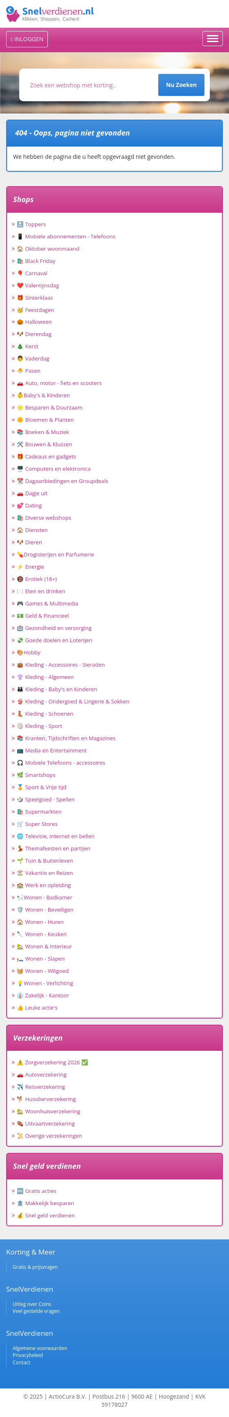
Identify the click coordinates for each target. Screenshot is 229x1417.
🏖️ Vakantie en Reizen (45, 872)
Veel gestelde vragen (36, 1311)
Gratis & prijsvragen (35, 1267)
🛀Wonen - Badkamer (44, 897)
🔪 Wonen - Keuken (42, 934)
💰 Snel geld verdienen (46, 1215)
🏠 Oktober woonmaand (48, 248)
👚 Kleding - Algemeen (45, 677)
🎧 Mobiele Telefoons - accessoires (61, 762)
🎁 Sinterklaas (35, 297)
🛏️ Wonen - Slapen (41, 958)
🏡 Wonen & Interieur (44, 946)
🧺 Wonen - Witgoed (43, 970)
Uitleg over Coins (32, 1304)
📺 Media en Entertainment (52, 750)
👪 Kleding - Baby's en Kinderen (57, 689)
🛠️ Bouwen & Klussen (44, 444)
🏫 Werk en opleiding (44, 885)
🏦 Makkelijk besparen (45, 1203)
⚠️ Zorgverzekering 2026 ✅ (52, 1062)
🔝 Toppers (31, 224)
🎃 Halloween (34, 321)
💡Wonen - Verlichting (45, 983)
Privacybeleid (28, 1355)
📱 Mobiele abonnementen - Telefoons (66, 236)
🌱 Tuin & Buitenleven (45, 860)
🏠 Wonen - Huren (40, 921)
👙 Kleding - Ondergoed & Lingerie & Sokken (73, 701)
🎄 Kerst (27, 346)
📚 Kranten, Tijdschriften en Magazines (66, 738)
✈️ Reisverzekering (41, 1086)
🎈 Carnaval (32, 273)
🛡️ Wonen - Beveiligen (45, 909)
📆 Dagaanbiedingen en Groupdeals (62, 481)
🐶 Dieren (29, 542)
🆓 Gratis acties (36, 1191)
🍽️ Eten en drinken (41, 591)
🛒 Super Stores (37, 824)
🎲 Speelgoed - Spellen (45, 799)
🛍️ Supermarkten (39, 811)
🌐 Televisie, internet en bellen (55, 836)
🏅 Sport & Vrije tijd (41, 787)
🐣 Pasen (28, 370)
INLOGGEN (27, 39)
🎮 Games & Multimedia (47, 603)
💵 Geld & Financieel (43, 615)
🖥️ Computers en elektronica (54, 468)
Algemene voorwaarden (40, 1348)
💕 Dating (29, 505)
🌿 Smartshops (36, 775)
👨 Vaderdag (33, 358)
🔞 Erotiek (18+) (37, 579)
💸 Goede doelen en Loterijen (54, 640)
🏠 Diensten (32, 530)
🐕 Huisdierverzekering (46, 1099)
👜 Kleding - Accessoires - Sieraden (61, 664)
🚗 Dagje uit (32, 493)
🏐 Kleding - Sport (39, 726)
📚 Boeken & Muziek (43, 432)
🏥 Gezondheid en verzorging (54, 628)
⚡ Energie (30, 566)
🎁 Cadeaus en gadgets (46, 456)
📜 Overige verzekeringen (49, 1135)
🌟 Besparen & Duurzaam (50, 407)
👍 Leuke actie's (37, 1007)
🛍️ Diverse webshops (44, 517)
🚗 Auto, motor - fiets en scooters (59, 383)
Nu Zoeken (181, 85)
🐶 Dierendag (34, 334)
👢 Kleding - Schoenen (45, 713)
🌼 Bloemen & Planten (45, 419)
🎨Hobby (28, 652)
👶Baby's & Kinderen (43, 395)
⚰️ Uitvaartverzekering (46, 1123)
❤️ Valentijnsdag (38, 285)
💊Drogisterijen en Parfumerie (55, 554)
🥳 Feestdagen (35, 310)
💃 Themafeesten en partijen (53, 848)
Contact (21, 1362)
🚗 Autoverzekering (42, 1074)
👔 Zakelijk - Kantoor (43, 995)
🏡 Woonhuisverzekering (48, 1111)
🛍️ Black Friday (36, 261)
